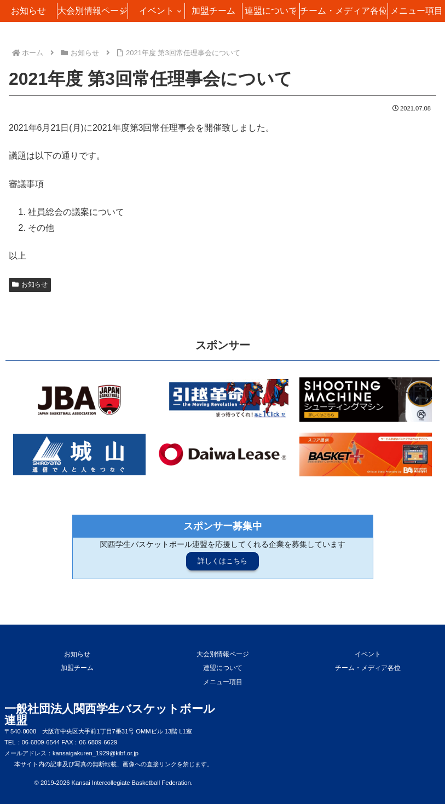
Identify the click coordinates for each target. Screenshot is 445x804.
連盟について (222, 668)
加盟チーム (77, 668)
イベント (368, 654)
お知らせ (30, 284)
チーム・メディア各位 (368, 668)
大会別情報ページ (223, 654)
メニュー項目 (222, 682)
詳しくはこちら (222, 561)
